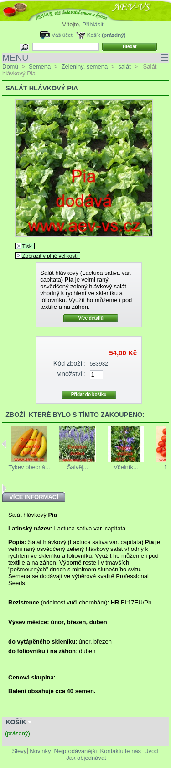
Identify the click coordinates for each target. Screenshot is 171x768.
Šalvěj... (77, 467)
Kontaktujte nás (120, 751)
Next (4, 488)
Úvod (151, 751)
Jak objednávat (86, 757)
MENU (85, 58)
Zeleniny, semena (84, 66)
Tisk (27, 246)
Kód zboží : (69, 363)
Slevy (19, 751)
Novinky (40, 751)
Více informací (33, 497)
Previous (4, 444)
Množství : (71, 373)
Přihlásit (92, 24)
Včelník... (126, 467)
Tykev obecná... (29, 467)
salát (124, 66)
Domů (10, 66)
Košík (93, 35)
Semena (40, 66)
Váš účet (62, 35)
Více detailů (91, 318)
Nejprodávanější (75, 751)
